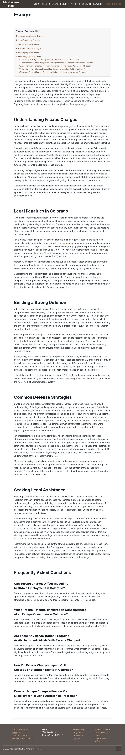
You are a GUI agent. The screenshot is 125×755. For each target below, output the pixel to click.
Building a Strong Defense (28, 44)
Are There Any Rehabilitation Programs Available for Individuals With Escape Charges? (56, 66)
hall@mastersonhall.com (22, 738)
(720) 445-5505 (113, 4)
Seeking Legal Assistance (28, 53)
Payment (97, 4)
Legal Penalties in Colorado (29, 40)
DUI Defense (78, 736)
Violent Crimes (79, 729)
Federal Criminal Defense (101, 739)
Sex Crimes (77, 739)
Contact (86, 4)
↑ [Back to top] (119, 748)
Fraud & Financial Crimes (101, 734)
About (37, 4)
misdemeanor (66, 243)
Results (64, 4)
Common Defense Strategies (30, 48)
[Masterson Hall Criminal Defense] (11, 4)
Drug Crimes (78, 733)
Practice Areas (50, 4)
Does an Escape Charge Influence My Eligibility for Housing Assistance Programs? (54, 72)
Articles (75, 4)
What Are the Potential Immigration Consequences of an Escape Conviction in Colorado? (57, 63)
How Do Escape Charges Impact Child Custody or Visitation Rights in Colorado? (53, 69)
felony (101, 250)
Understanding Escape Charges (30, 36)
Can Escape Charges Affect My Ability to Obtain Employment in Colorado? (50, 59)
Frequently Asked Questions (29, 57)
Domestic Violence (102, 729)
